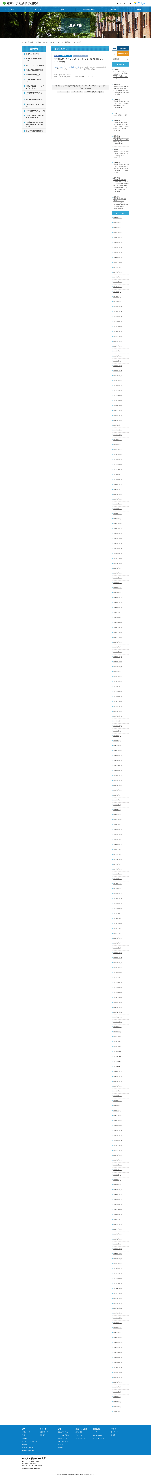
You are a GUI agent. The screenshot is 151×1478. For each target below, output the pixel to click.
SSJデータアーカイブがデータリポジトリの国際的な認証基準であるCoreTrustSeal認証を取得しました (121, 75)
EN (130, 3)
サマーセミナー (80, 1435)
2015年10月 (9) (117, 785)
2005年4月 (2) (117, 1406)
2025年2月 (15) (117, 237)
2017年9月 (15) (117, 672)
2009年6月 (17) (117, 1160)
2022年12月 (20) (117, 366)
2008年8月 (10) (117, 1209)
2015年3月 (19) (117, 819)
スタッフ (38, 9)
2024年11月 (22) (117, 252)
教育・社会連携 (88, 9)
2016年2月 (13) (117, 765)
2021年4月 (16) (117, 464)
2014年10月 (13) (117, 844)
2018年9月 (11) (117, 612)
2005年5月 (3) (117, 1402)
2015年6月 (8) (117, 805)
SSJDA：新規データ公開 (120, 115)
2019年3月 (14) (117, 583)
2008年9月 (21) (117, 1204)
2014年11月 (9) (117, 839)
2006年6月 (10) (117, 1337)
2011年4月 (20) (117, 1051)
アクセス (118, 3)
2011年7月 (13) (117, 1036)
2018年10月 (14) (117, 607)
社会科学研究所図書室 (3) (34, 131)
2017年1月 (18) (117, 711)
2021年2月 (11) (117, 474)
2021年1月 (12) (117, 479)
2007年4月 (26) (117, 1288)
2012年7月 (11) (117, 977)
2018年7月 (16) (117, 622)
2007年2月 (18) (117, 1298)
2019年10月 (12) (117, 548)
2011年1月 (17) (117, 1066)
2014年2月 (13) (117, 884)
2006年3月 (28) (117, 1352)
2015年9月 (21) (117, 790)
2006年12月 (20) (117, 1308)
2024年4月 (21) (117, 287)
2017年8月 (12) (117, 676)
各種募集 (24, 1444)
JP (125, 3)
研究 (62, 9)
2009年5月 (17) (117, 1165)
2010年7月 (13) (117, 1096)
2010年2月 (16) (117, 1120)
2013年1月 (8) (117, 948)
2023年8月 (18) (117, 326)
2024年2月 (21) (117, 297)
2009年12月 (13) (117, 1130)
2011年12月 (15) (117, 1012)
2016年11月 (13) (117, 721)
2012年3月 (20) (117, 997)
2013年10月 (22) (117, 903)
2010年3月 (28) (117, 1115)
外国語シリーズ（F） (73, 77)
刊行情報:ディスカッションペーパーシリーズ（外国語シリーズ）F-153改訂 (79, 60)
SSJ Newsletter (97, 1435)
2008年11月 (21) (117, 1194)
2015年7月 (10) (117, 800)
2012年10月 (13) (117, 963)
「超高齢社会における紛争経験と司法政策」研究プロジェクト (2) (35, 124)
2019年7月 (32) (117, 563)
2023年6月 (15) (117, 336)
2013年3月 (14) (117, 938)
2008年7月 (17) (117, 1214)
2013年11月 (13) (117, 898)
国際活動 (113, 9)
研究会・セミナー (63, 1438)
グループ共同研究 (63, 1435)
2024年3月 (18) (117, 292)
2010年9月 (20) (117, 1086)
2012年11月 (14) (117, 958)
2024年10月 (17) (117, 257)
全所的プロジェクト (64, 1432)
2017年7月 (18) (117, 681)
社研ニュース (57, 77)
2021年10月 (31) (117, 435)
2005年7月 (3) (117, 1392)
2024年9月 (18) (117, 262)
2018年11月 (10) (117, 602)
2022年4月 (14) (117, 405)
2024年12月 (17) (117, 247)
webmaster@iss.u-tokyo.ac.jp (32, 1468)
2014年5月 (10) (117, 869)
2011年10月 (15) (117, 1022)
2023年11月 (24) (117, 311)
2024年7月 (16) (117, 272)
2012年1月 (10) (117, 1007)
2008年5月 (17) (117, 1224)
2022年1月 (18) (117, 420)
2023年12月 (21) (117, 306)
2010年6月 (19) (117, 1101)
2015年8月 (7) (117, 795)
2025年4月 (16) (117, 228)
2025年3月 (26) (117, 232)
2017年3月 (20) (117, 701)
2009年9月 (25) (117, 1145)
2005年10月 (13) (117, 1377)
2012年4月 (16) (117, 992)
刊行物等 (60, 1444)
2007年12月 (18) (117, 1249)
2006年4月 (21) (117, 1347)
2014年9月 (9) (117, 849)
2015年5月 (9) (117, 810)
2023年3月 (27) (117, 351)
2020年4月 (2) (117, 519)
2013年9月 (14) (117, 908)
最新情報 (31, 42)
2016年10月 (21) (117, 726)
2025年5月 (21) (117, 223)
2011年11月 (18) (117, 1017)
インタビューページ (28, 1447)
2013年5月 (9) (117, 928)
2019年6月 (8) (117, 568)
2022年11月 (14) (117, 371)
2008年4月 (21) (117, 1229)
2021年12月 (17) (117, 425)
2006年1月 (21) (117, 1362)
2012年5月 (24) (117, 987)
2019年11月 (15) (117, 543)
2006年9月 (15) (117, 1323)
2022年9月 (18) (117, 380)
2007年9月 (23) (117, 1263)
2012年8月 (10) (117, 972)
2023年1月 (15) (117, 361)
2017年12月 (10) (117, 657)
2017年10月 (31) (117, 666)
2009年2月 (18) (117, 1180)
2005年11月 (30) (117, 1372)
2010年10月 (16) (117, 1081)
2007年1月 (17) (117, 1303)
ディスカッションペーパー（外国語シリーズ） (67, 67)
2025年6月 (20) (117, 218)
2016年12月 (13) (117, 716)
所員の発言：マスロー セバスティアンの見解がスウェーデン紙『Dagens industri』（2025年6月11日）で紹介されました (121, 168)
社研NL (24, 1438)
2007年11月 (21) (117, 1254)
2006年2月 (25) (117, 1357)
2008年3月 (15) (117, 1234)
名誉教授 (42, 1435)
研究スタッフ (44, 1432)
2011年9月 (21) (117, 1027)
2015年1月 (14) (117, 829)
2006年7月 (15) (117, 1333)
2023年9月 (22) (117, 321)
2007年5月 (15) (117, 1283)
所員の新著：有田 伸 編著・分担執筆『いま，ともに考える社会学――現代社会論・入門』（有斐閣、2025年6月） (121, 126)
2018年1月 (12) (117, 652)
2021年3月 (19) (117, 469)
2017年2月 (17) (117, 706)
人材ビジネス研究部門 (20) (34, 70)
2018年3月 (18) (117, 642)
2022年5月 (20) (117, 400)
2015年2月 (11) (117, 824)
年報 (23, 1435)
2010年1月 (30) (117, 1125)
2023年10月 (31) (117, 316)
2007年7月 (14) (117, 1273)
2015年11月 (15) (117, 780)
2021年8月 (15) (117, 445)
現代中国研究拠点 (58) (33, 75)
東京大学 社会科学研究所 (34, 1458)
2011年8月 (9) (117, 1032)
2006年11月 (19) (117, 1313)
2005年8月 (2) (117, 1387)
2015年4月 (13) (117, 815)
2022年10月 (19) (117, 375)
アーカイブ (77, 92)
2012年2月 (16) (117, 1002)
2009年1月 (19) (117, 1185)
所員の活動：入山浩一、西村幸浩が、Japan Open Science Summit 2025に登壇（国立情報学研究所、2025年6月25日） (121, 90)
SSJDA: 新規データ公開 (94, 92)
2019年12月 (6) (117, 538)
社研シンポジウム (63, 1441)
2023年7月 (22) (117, 331)
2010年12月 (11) (117, 1071)
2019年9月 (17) (117, 553)
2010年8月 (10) (117, 1091)
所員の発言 (79, 1432)
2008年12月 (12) (117, 1189)
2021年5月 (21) (117, 459)
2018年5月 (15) (117, 632)
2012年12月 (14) (117, 953)
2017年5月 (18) (117, 691)
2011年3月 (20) (117, 1056)
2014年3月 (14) (117, 879)
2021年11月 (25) (117, 430)
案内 (12, 9)
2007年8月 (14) (117, 1268)
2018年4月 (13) (117, 637)
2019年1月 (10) (117, 593)
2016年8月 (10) (117, 736)
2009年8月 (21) (117, 1150)
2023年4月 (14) (117, 346)
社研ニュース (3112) (32, 54)
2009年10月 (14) (117, 1140)
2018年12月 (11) (117, 597)
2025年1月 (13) (117, 242)
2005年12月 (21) (117, 1367)
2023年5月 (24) (117, 341)
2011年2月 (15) (117, 1061)
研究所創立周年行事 (28, 1450)
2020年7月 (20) (117, 509)
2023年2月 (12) (117, 356)
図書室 (138, 9)
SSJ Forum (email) (98, 1438)
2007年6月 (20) (117, 1278)
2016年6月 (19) (117, 745)
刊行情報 (63, 77)
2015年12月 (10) (117, 775)
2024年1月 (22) (117, 302)
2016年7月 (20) (117, 741)
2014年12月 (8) (117, 834)
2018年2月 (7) (117, 647)
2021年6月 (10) (117, 454)
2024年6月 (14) (117, 277)
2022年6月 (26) (117, 395)
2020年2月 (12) (117, 528)
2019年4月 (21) (117, 578)
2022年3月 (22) (117, 410)
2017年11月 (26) (117, 662)
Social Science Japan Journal (101, 1432)
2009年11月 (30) (117, 1135)
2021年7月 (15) (117, 449)
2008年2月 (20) (117, 1239)
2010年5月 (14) (117, 1106)
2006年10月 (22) (117, 1318)
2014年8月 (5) (117, 854)
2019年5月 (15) (117, 573)
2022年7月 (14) (117, 390)
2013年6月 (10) (117, 923)
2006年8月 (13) (117, 1328)
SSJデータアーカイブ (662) (35, 65)
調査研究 (60, 1447)
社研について (26, 1432)
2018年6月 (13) (117, 627)
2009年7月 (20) (117, 1155)
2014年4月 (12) (117, 874)
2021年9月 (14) (117, 440)
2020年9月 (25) (117, 499)
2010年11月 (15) (117, 1076)
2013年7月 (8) (117, 918)
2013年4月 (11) (117, 933)
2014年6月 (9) (117, 864)
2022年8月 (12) (117, 385)
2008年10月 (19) (117, 1199)
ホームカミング (80, 1438)
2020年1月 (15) (117, 533)
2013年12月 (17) (117, 893)
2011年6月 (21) (117, 1041)
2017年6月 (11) (117, 686)
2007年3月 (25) (117, 1293)
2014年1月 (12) (117, 889)
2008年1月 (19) (117, 1244)
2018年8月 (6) (117, 617)
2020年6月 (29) (117, 514)
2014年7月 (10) (117, 859)
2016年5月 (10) (117, 750)
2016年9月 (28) (117, 731)
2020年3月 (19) (117, 523)
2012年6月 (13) (117, 982)
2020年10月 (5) (117, 494)
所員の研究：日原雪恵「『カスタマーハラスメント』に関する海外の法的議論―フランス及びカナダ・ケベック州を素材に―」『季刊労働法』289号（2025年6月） (121, 185)
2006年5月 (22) (117, 1342)
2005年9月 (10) (117, 1382)
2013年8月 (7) (117, 913)
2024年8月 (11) (117, 267)
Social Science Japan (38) (34, 99)
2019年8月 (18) (117, 558)
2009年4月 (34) (117, 1170)
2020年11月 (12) (117, 489)
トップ (24, 42)
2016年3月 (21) (117, 760)
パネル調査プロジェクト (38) (35, 111)
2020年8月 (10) (117, 504)
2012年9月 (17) (117, 967)
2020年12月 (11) (117, 484)
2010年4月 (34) (117, 1111)
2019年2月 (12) (117, 588)
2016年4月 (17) (117, 755)
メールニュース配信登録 (29, 1441)
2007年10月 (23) (117, 1259)
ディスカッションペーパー (86, 77)
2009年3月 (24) (117, 1175)
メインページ (64, 92)
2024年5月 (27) (117, 282)
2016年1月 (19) (117, 770)
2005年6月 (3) (117, 1397)
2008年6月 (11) (117, 1219)
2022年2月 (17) (117, 415)
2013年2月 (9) (117, 943)
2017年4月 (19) (117, 696)
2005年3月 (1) (117, 1411)
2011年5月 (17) (117, 1046)
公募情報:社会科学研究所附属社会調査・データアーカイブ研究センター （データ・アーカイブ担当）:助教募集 (81, 87)
